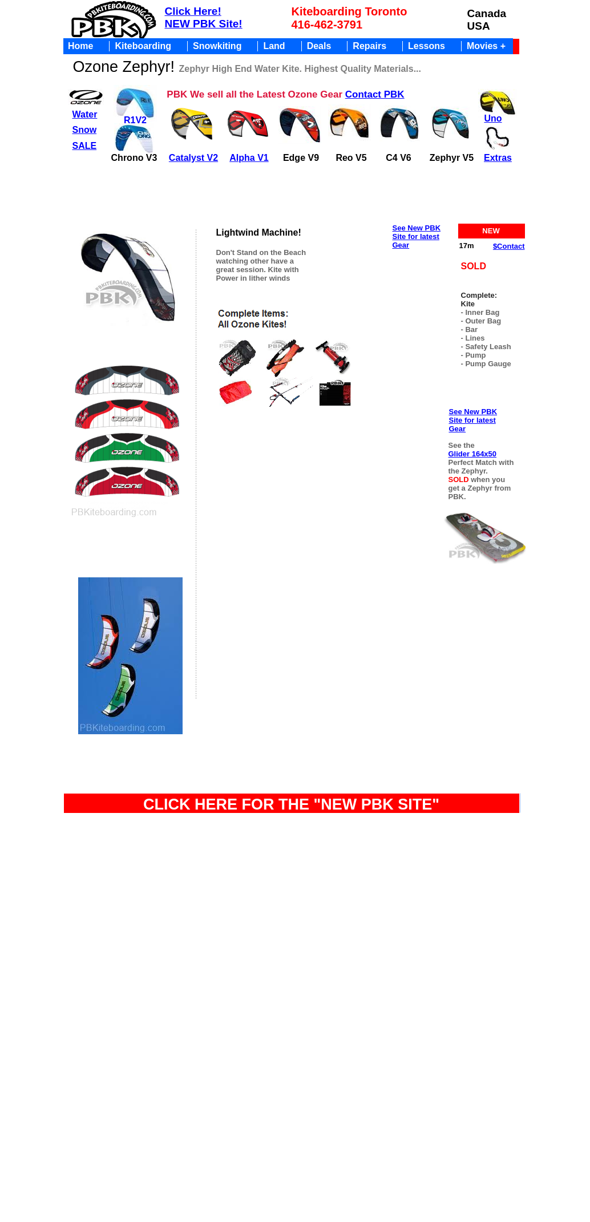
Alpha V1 (248, 158)
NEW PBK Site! (204, 24)
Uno (493, 118)
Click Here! (193, 11)
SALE (84, 146)
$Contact (509, 246)
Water (85, 114)
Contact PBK (375, 94)
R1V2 (135, 120)
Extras (498, 158)
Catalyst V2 (193, 158)
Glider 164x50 (472, 454)
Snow (84, 130)
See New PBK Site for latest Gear (417, 236)
